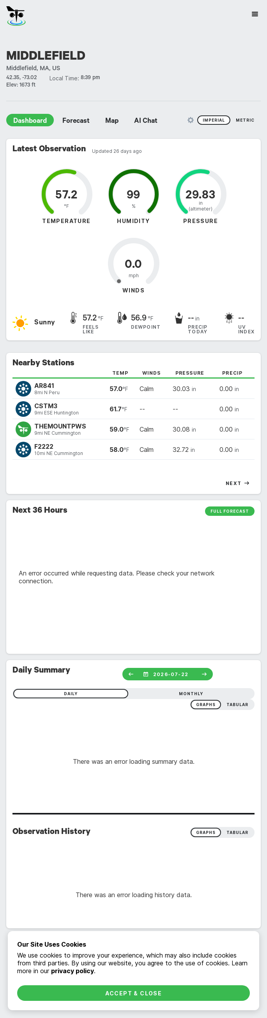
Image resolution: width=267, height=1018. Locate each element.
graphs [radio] (206, 704)
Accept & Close (133, 993)
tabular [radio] (237, 704)
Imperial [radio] (214, 120)
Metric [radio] (245, 120)
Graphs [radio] (206, 832)
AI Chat (145, 122)
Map (111, 122)
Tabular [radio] (237, 832)
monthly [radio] (191, 693)
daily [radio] (71, 693)
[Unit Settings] (190, 120)
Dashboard (30, 122)
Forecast (76, 122)
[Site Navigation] (255, 14)
